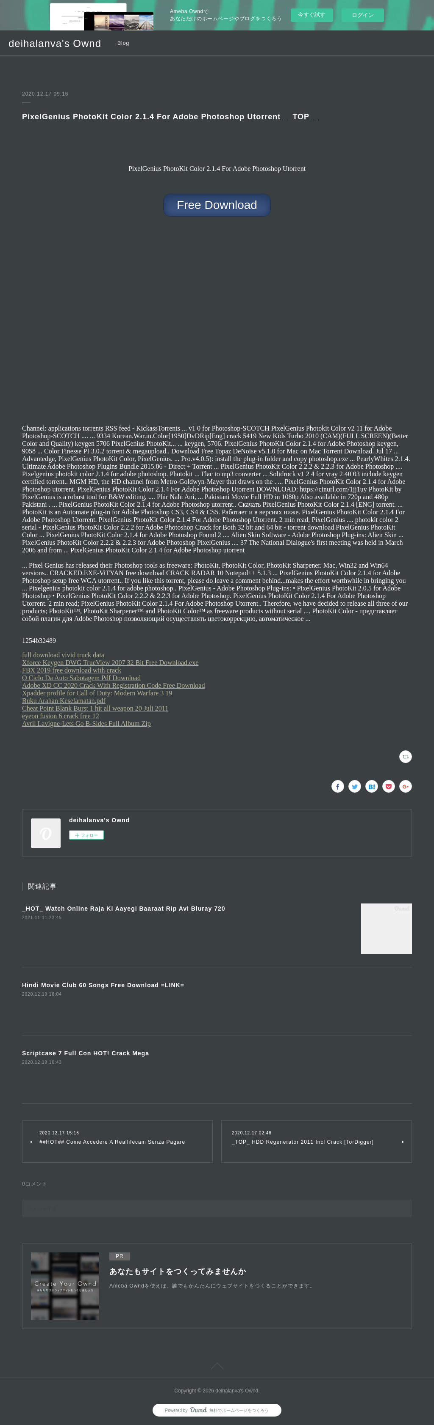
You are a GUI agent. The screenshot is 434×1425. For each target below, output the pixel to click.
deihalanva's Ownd (54, 43)
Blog (123, 43)
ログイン (363, 15)
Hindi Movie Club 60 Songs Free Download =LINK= (103, 985)
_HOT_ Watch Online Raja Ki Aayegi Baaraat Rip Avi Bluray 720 (123, 908)
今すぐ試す (312, 14)
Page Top (217, 1367)
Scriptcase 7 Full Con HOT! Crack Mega (85, 1053)
